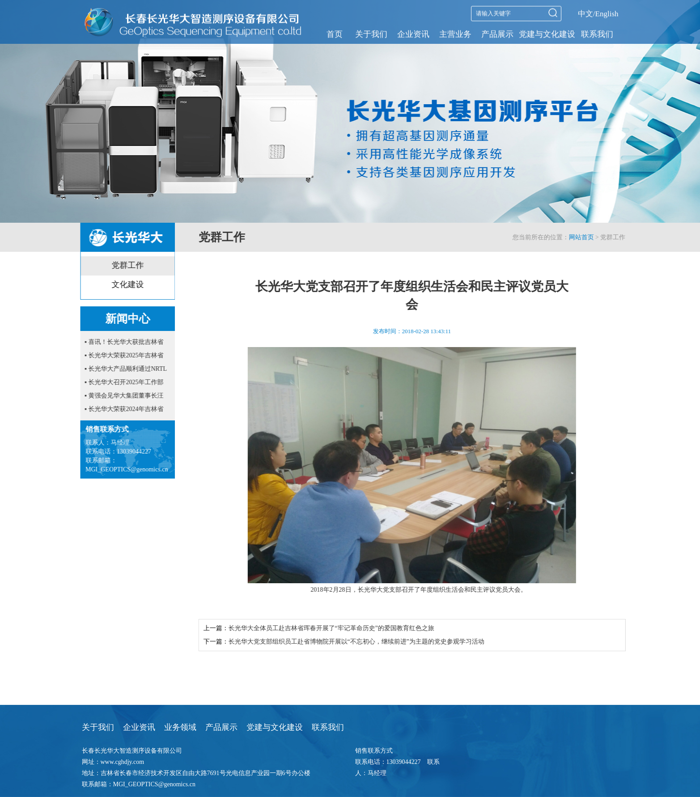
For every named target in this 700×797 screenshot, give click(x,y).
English (607, 13)
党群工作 (126, 265)
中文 (585, 13)
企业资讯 (413, 33)
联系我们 (597, 33)
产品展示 (497, 33)
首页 (335, 33)
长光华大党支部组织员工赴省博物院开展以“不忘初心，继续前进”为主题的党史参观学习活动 (364, 641)
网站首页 (588, 237)
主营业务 (455, 33)
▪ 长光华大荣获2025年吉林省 (122, 355)
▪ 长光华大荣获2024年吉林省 (122, 409)
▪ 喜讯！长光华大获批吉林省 (122, 342)
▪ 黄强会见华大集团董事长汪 (122, 395)
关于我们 (371, 33)
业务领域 (180, 727)
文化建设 (126, 284)
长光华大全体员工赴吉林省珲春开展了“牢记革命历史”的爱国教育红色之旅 (338, 628)
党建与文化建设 (547, 33)
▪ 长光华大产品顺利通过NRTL (124, 368)
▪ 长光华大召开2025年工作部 (122, 382)
